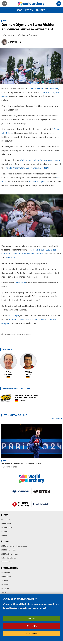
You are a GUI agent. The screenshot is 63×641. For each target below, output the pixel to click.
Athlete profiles (6, 527)
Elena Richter (37, 88)
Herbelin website (41, 504)
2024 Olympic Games (8, 550)
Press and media (10, 568)
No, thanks (31, 625)
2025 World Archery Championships (14, 546)
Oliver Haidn (20, 282)
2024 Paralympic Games (9, 554)
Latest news (54, 418)
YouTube (4, 580)
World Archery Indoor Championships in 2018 (40, 160)
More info (31, 633)
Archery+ (41, 10)
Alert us (4, 535)
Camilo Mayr (52, 88)
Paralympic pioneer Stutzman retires (21, 463)
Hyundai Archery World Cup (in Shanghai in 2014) (27, 167)
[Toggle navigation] (58, 3)
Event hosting (6, 562)
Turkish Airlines (20, 504)
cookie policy (42, 608)
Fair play (4, 531)
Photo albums (6, 576)
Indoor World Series (8, 558)
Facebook (4, 584)
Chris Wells (14, 42)
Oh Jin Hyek (13, 315)
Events (29, 10)
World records (6, 523)
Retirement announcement (19, 334)
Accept (31, 618)
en (4, 3)
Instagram (5, 588)
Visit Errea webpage (41, 491)
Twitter (4, 592)
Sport (5, 515)
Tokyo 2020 (9, 257)
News (19, 10)
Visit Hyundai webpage (20, 491)
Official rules (5, 519)
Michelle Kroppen (37, 181)
